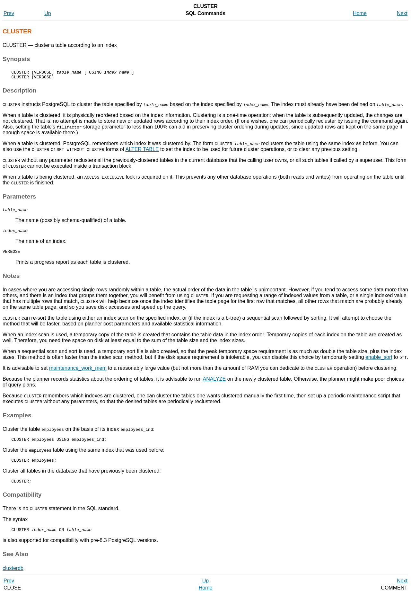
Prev (9, 13)
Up (47, 13)
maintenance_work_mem (78, 373)
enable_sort (378, 362)
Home (360, 13)
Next (402, 13)
